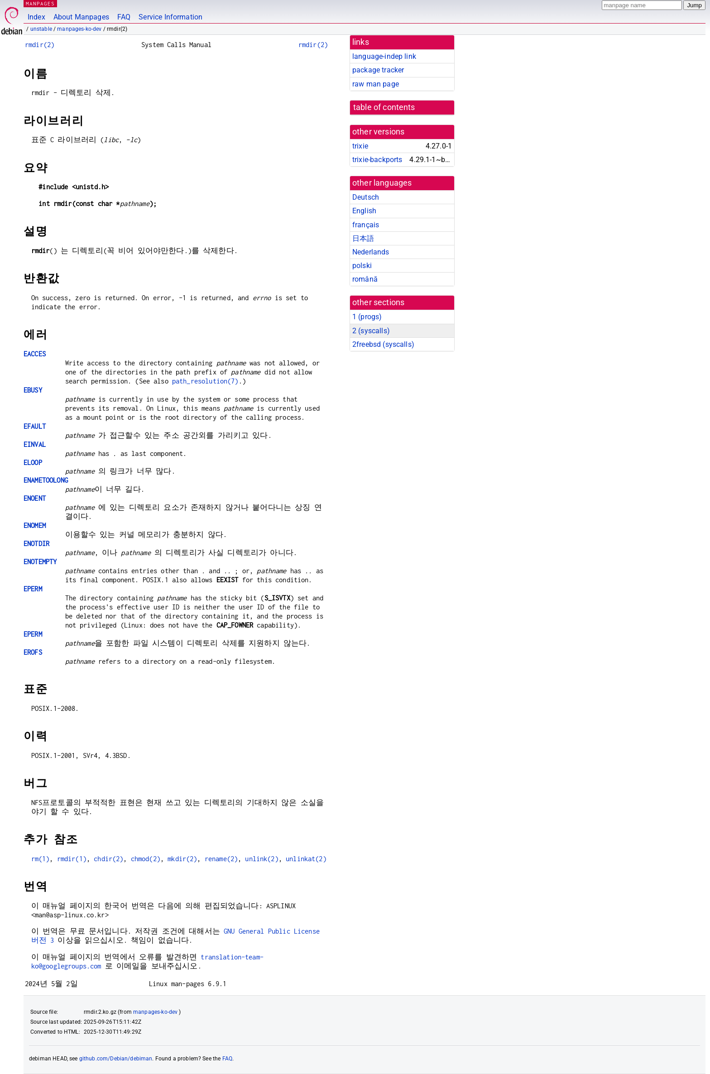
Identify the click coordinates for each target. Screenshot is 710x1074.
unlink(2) (261, 859)
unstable (41, 29)
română (365, 279)
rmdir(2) (39, 44)
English (364, 210)
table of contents (384, 107)
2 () (371, 330)
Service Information (170, 17)
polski (362, 265)
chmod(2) (145, 859)
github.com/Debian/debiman (116, 1058)
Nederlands (370, 252)
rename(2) (221, 859)
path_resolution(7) (205, 381)
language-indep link (384, 56)
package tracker (378, 70)
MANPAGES (40, 3)
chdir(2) (108, 859)
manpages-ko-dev (79, 29)
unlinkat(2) (306, 859)
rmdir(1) (71, 859)
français (365, 225)
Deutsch (365, 197)
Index (36, 17)
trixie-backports (377, 159)
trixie (360, 146)
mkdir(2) (182, 859)
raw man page (375, 84)
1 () (367, 316)
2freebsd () (383, 344)
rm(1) (40, 859)
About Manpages (81, 17)
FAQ (123, 17)
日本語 (363, 238)
